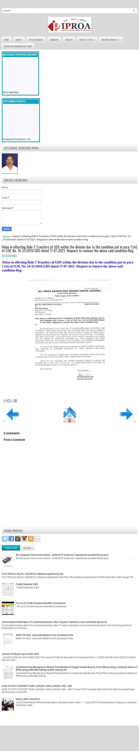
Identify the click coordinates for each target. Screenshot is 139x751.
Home (6, 39)
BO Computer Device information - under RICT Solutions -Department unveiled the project (62, 555)
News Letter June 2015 (28, 699)
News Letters (88, 39)
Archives (27, 547)
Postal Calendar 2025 (27, 584)
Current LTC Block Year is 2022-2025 (20, 654)
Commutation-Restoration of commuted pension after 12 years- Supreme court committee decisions (54, 622)
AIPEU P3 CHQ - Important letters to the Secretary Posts (44, 635)
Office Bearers (36, 39)
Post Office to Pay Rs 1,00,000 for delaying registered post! (32, 573)
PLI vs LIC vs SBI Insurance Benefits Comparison (41, 603)
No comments (9, 255)
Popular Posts (11, 547)
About (19, 39)
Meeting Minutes (112, 39)
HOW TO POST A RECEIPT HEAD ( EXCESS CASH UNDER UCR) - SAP (37, 686)
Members (54, 39)
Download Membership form (18, 46)
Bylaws (69, 39)
